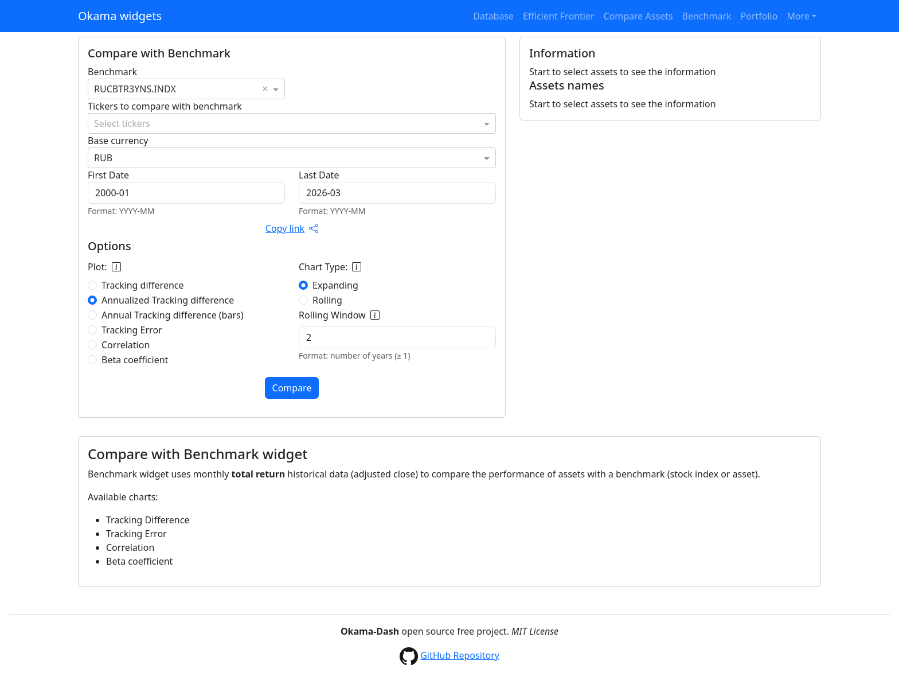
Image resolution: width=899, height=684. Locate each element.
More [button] (798, 16)
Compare (292, 388)
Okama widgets (120, 16)
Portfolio (759, 16)
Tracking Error (131, 330)
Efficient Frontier (558, 16)
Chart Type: (330, 267)
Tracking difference (142, 285)
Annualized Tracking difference (167, 300)
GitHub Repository (459, 655)
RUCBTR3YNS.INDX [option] (135, 89)
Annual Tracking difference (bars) (172, 315)
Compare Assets (638, 16)
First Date (108, 175)
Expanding (335, 285)
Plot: (104, 267)
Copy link (292, 228)
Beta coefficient (134, 359)
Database (493, 16)
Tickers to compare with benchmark (165, 106)
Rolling (327, 300)
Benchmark (707, 16)
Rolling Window (339, 315)
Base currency (118, 140)
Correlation (125, 345)
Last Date (319, 175)
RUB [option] (103, 157)
